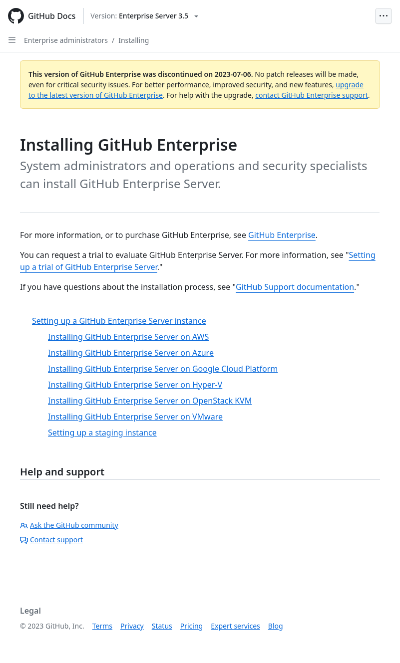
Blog (275, 626)
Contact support (51, 539)
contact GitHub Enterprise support (311, 95)
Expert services (235, 626)
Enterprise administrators (66, 40)
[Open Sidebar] (12, 40)
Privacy (132, 626)
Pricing (191, 626)
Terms (102, 626)
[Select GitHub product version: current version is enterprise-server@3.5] (144, 16)
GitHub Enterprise (282, 234)
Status (162, 626)
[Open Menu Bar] (383, 16)
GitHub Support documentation (295, 286)
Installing (133, 40)
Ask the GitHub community (69, 525)
